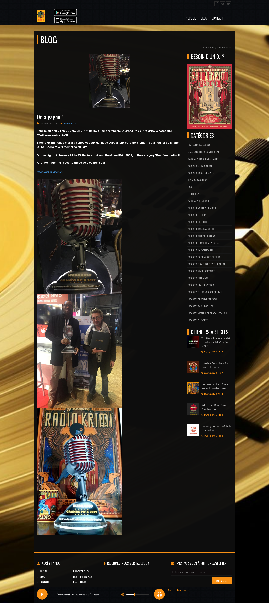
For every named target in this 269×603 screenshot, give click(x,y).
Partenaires (79, 582)
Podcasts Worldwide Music (201, 208)
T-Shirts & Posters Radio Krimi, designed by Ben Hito (215, 365)
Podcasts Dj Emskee (197, 320)
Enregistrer (222, 580)
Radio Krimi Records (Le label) (202, 158)
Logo (189, 186)
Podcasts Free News (197, 278)
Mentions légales (82, 576)
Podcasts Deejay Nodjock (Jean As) (204, 292)
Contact (217, 18)
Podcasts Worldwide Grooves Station (207, 313)
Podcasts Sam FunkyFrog (200, 306)
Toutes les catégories (198, 144)
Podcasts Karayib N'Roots (200, 250)
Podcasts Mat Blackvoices (201, 271)
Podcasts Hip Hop (196, 215)
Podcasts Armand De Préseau (202, 299)
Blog (204, 18)
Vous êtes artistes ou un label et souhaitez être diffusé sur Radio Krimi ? (215, 342)
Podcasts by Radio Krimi (199, 165)
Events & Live (225, 47)
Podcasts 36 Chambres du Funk (203, 257)
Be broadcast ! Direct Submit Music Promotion (214, 407)
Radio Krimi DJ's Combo (198, 201)
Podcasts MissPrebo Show (201, 236)
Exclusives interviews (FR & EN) (203, 151)
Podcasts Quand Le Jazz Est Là (203, 243)
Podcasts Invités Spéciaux (200, 285)
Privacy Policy (81, 571)
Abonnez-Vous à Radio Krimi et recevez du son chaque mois (215, 386)
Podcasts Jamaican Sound (200, 229)
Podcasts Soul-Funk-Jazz (200, 172)
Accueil (191, 18)
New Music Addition (197, 179)
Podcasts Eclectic (197, 222)
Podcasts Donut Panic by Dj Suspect (206, 264)
